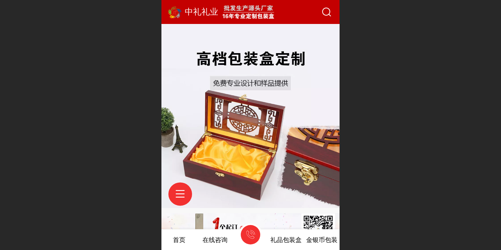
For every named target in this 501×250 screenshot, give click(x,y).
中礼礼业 (201, 11)
